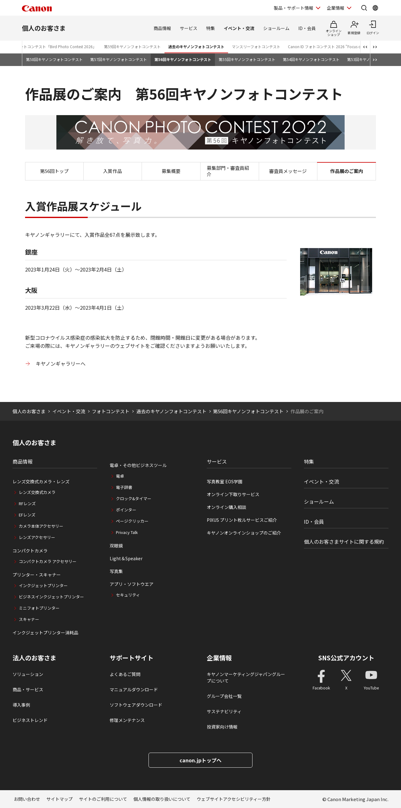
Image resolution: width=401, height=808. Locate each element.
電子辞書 (124, 487)
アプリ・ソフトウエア (132, 584)
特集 (210, 28)
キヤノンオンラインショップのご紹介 (244, 533)
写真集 (116, 571)
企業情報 (219, 657)
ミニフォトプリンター (39, 608)
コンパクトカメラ (30, 550)
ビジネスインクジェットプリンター (51, 597)
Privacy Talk (127, 532)
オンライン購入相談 (226, 507)
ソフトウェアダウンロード (136, 705)
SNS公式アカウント (346, 657)
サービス (188, 28)
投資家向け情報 (222, 727)
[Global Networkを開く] (375, 8)
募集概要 (171, 171)
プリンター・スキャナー (37, 575)
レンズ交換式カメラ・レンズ (41, 481)
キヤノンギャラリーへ (61, 363)
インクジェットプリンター (43, 585)
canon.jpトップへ (200, 760)
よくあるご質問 (125, 674)
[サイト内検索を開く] (364, 8)
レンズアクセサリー (37, 537)
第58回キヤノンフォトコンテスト (54, 59)
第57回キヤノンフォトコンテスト (118, 59)
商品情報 (162, 28)
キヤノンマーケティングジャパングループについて (246, 677)
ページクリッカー (132, 521)
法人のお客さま (34, 657)
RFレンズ (27, 503)
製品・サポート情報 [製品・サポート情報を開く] (293, 8)
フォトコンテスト (110, 411)
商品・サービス (28, 689)
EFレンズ (27, 515)
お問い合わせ (27, 799)
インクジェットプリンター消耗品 (45, 632)
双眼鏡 (116, 545)
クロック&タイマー (133, 498)
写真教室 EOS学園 (224, 481)
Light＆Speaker (126, 558)
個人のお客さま (44, 28)
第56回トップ (54, 171)
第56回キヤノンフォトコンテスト (182, 59)
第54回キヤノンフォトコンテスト (311, 59)
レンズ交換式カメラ (37, 492)
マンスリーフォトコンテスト (256, 46)
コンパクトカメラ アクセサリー (47, 561)
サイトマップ (59, 799)
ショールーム (276, 28)
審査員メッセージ (288, 171)
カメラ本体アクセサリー (41, 526)
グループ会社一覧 (224, 696)
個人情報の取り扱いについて (161, 799)
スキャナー (29, 619)
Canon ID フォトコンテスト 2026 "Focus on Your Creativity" (339, 46)
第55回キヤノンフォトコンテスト (247, 59)
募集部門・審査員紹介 (228, 171)
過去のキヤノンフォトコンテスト (196, 46)
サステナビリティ (224, 711)
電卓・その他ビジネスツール (138, 465)
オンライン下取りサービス (233, 494)
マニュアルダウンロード (134, 689)
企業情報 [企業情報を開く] (335, 8)
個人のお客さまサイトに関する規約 (344, 541)
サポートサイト (132, 657)
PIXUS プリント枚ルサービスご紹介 (242, 520)
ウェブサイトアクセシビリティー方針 (234, 799)
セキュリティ (128, 595)
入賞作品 (112, 171)
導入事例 (21, 705)
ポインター (126, 510)
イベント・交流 (239, 28)
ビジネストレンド (30, 720)
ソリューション (28, 674)
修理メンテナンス (127, 720)
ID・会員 (307, 28)
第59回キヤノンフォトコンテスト (132, 46)
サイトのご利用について (103, 799)
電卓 (120, 476)
